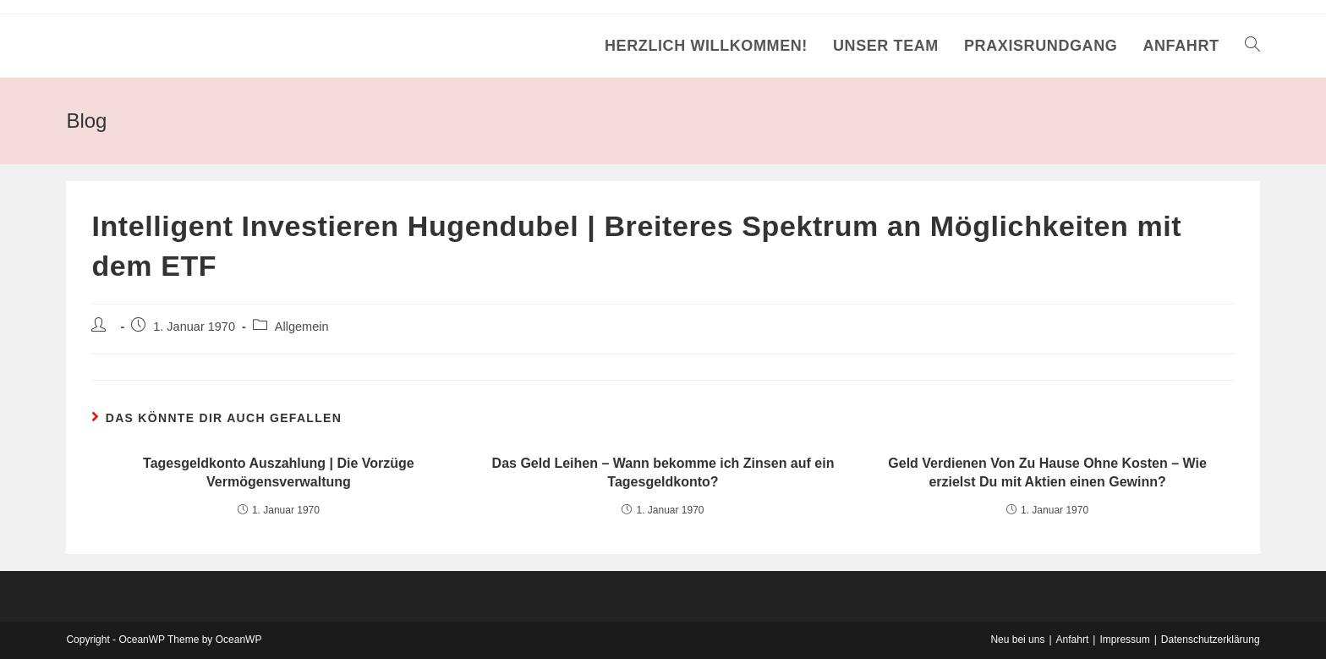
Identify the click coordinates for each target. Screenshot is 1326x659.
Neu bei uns (1017, 639)
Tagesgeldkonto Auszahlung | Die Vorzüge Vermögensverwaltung (278, 472)
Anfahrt (1072, 639)
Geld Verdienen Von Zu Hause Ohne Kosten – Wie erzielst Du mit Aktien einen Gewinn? (1047, 472)
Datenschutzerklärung (1210, 639)
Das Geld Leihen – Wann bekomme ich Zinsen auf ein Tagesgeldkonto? (663, 472)
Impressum (1124, 639)
